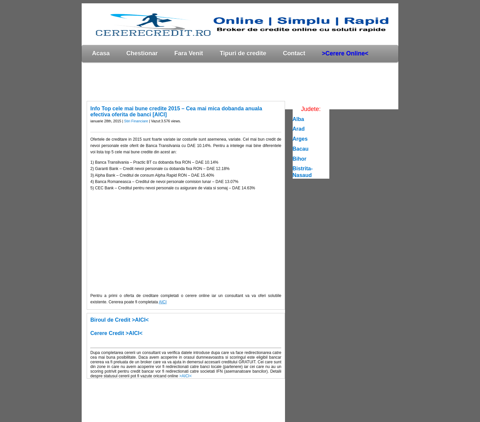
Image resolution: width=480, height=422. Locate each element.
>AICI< (185, 376)
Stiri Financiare (136, 121)
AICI (162, 302)
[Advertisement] (203, 81)
